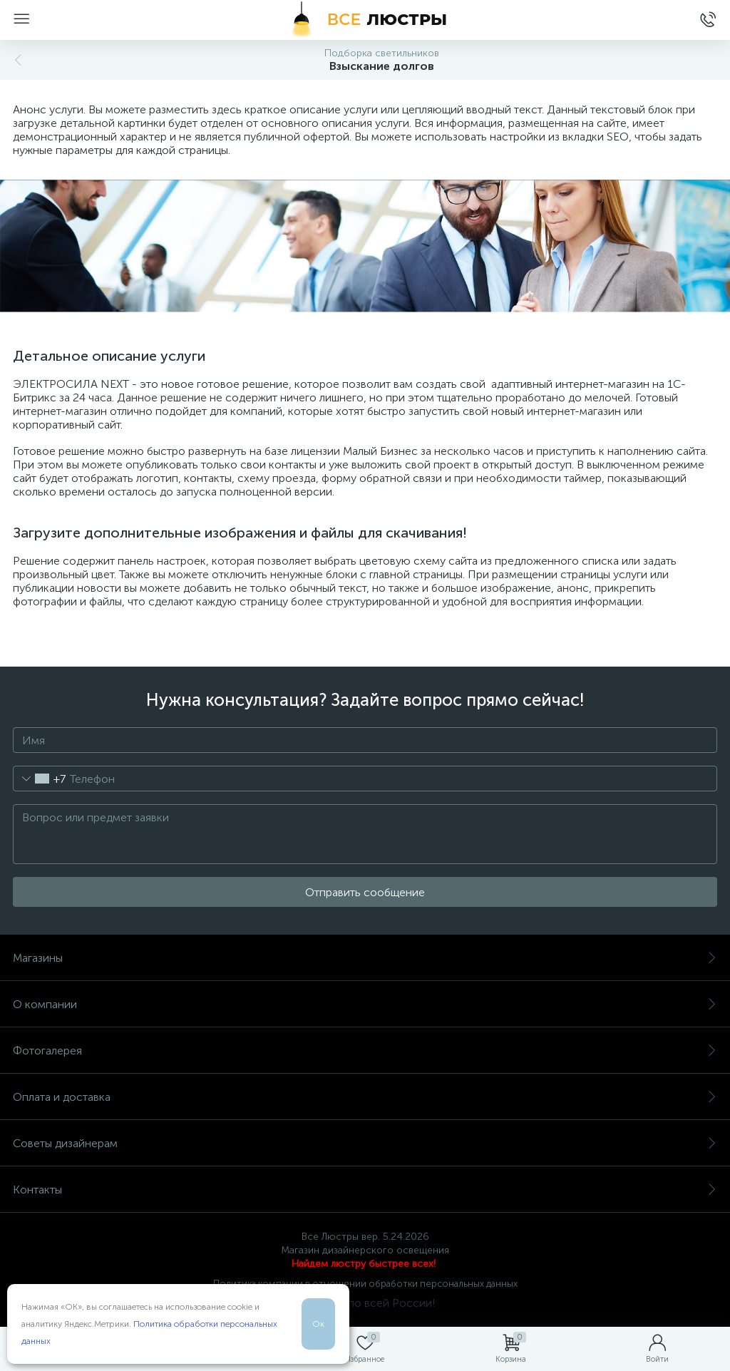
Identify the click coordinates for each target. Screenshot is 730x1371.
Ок (318, 1324)
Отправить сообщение (365, 892)
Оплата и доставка (365, 1097)
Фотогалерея (365, 1050)
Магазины (365, 958)
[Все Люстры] (365, 20)
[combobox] (40, 778)
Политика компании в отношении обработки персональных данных (365, 1283)
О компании (365, 1004)
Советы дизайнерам (365, 1143)
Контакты (365, 1189)
